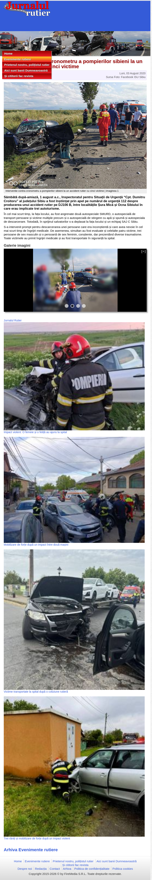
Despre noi (25, 868)
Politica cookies (122, 868)
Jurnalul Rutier (13, 320)
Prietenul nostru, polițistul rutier (26, 64)
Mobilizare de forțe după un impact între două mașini (36, 544)
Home (8, 53)
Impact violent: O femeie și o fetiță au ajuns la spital (35, 432)
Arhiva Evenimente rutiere (31, 849)
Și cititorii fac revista (18, 76)
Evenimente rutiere (17, 59)
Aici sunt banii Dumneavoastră (26, 70)
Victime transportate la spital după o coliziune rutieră (36, 691)
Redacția (41, 868)
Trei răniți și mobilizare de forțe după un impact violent (37, 838)
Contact (55, 868)
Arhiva (67, 868)
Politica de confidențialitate (91, 868)
